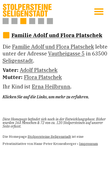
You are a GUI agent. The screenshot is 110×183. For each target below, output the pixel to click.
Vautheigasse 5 (66, 53)
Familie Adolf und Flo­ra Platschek (56, 35)
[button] (98, 11)
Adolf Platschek (39, 70)
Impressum (88, 144)
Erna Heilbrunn (51, 86)
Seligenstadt (18, 60)
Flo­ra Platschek (43, 77)
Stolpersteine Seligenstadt (49, 136)
